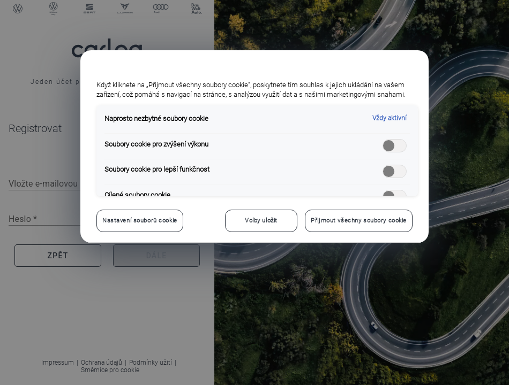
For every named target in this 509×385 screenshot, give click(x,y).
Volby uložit (261, 220)
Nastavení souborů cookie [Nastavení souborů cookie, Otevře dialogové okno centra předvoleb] (139, 220)
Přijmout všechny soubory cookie (359, 220)
